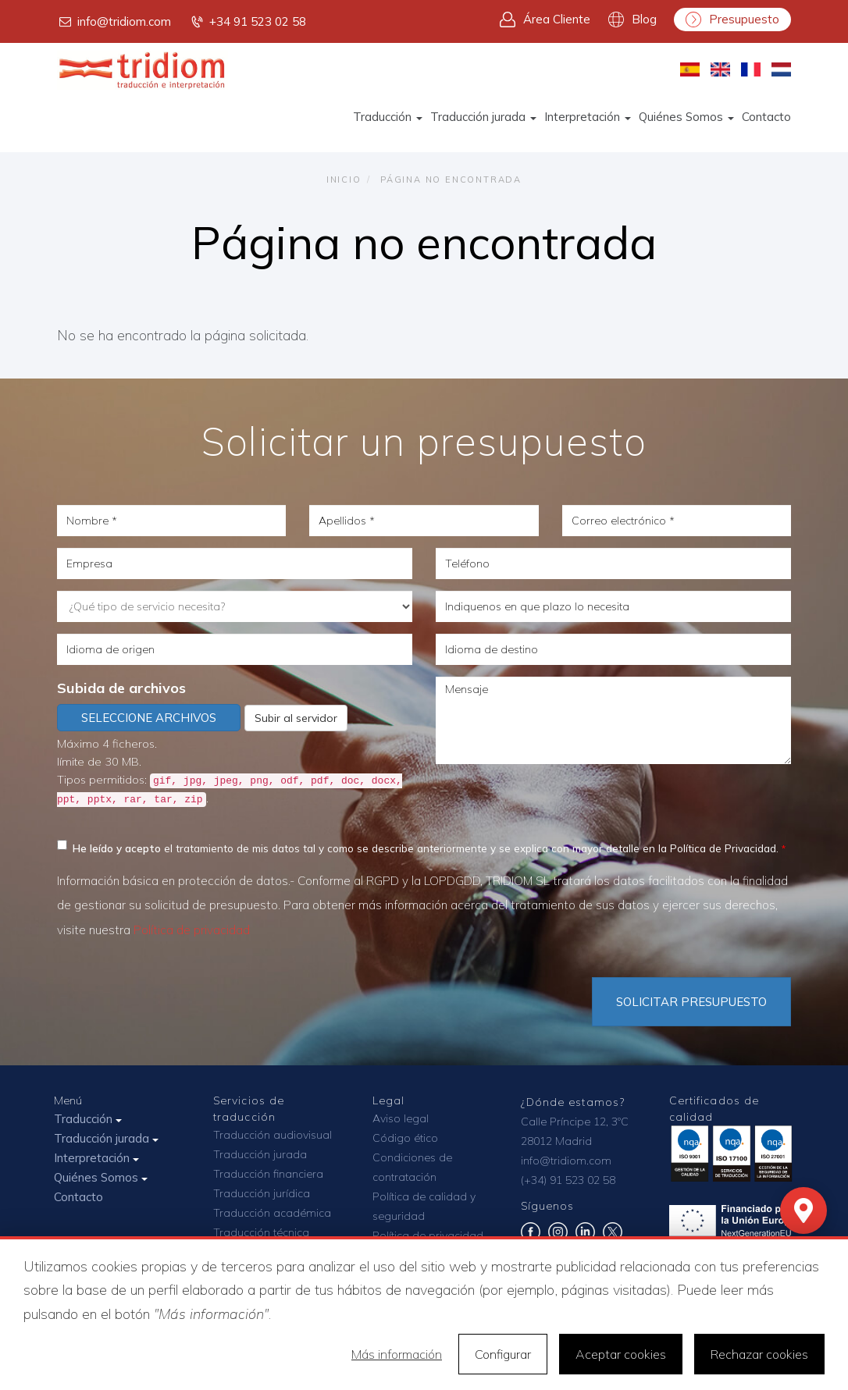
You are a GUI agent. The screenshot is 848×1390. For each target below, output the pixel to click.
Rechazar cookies (759, 1354)
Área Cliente (545, 19)
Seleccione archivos (148, 717)
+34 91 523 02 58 (247, 22)
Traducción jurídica (261, 1193)
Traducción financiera (268, 1174)
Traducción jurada (483, 116)
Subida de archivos (121, 688)
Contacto (766, 116)
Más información (396, 1354)
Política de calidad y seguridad (424, 1206)
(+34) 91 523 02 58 (568, 1180)
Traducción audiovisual (272, 1135)
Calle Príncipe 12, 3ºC (575, 1121)
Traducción (387, 116)
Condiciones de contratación (412, 1167)
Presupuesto (732, 19)
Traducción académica (272, 1213)
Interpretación (587, 116)
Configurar (503, 1354)
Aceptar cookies (620, 1354)
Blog (632, 19)
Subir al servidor (296, 718)
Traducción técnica (261, 1232)
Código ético (405, 1138)
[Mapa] (803, 1210)
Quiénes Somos (686, 116)
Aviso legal (400, 1118)
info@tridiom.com (114, 22)
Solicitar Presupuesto (691, 1001)
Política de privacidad (192, 930)
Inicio (344, 179)
